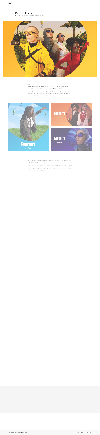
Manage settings (76, 432)
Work (75, 2)
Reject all (82, 432)
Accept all (89, 432)
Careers (85, 2)
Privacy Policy (24, 432)
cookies (16, 432)
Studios (90, 2)
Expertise (80, 2)
